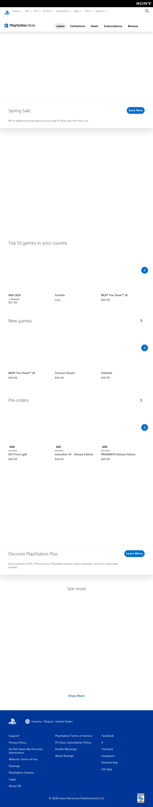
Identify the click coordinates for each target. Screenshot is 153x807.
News (76, 11)
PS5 (27, 11)
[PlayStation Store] (20, 22)
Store (87, 11)
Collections (77, 22)
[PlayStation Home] (7, 11)
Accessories (62, 11)
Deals (94, 22)
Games (16, 11)
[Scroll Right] (144, 266)
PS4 (36, 11)
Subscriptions (113, 22)
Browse (133, 22)
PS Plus (47, 11)
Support (99, 11)
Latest (60, 22)
